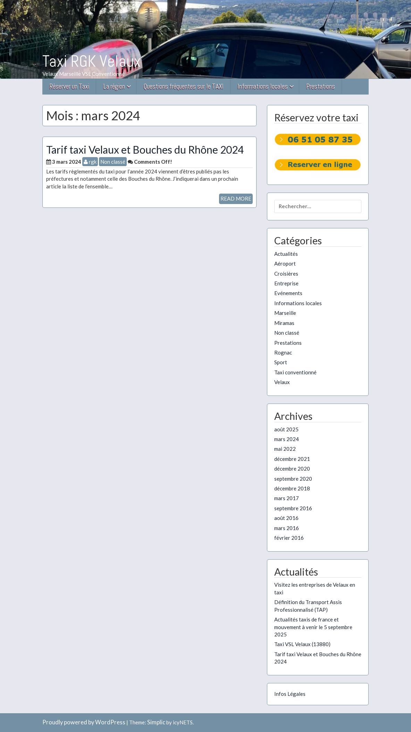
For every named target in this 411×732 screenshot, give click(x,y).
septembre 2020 (293, 478)
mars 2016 (286, 528)
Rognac (283, 352)
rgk (90, 161)
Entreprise (286, 283)
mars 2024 (286, 439)
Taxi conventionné (295, 372)
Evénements (288, 293)
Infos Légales (289, 694)
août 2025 (286, 429)
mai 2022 (285, 449)
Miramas (284, 323)
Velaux (282, 382)
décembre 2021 (292, 459)
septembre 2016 (293, 508)
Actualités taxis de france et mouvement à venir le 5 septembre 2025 (313, 626)
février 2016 (289, 538)
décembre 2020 (292, 468)
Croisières (286, 273)
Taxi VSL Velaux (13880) (302, 644)
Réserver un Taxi (69, 86)
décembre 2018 (292, 488)
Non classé (112, 161)
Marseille (285, 313)
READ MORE (235, 198)
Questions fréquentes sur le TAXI (183, 86)
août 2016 (286, 518)
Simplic (156, 722)
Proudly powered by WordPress (83, 722)
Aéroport (285, 263)
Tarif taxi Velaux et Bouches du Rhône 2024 (145, 149)
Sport (280, 362)
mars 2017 (286, 498)
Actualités (286, 254)
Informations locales (262, 86)
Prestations (320, 86)
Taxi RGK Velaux (91, 61)
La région (114, 86)
